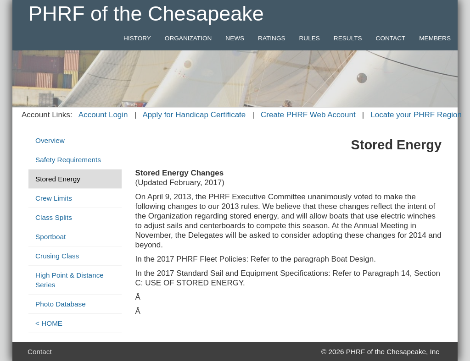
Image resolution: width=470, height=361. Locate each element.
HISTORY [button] (137, 38)
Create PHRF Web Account (308, 114)
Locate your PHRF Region (415, 114)
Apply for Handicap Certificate (194, 114)
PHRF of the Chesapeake (146, 13)
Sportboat (50, 237)
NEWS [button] (234, 38)
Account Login (103, 114)
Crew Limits (53, 198)
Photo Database (60, 304)
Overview (50, 140)
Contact (40, 352)
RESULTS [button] (348, 38)
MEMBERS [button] (435, 38)
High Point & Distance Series (69, 280)
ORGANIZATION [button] (188, 38)
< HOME (48, 323)
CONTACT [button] (391, 38)
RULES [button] (309, 38)
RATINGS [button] (271, 38)
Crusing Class (57, 256)
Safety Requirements (68, 160)
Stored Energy (57, 179)
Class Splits (53, 217)
